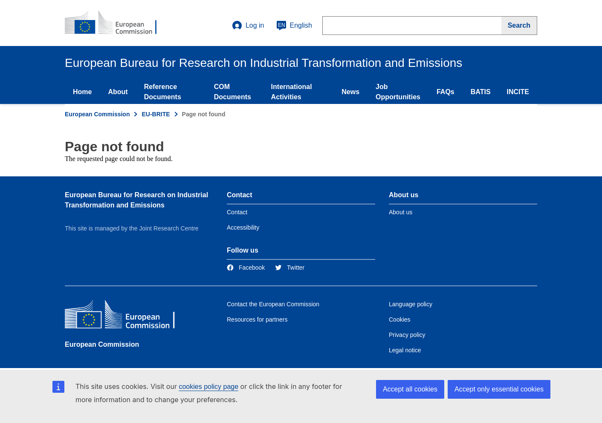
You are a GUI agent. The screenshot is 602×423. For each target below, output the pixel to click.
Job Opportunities (398, 92)
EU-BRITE (156, 114)
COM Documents (232, 92)
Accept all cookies (410, 389)
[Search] (519, 25)
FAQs (445, 91)
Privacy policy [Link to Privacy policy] (407, 334)
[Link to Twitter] (289, 267)
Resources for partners (257, 319)
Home (82, 91)
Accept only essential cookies (499, 389)
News (350, 91)
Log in (248, 25)
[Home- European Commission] (116, 23)
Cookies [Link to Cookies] (400, 319)
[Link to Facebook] (246, 267)
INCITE (518, 91)
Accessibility (243, 227)
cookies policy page (208, 386)
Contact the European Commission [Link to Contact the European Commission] (273, 304)
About (117, 91)
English (294, 25)
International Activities (291, 92)
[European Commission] (126, 316)
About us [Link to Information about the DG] (400, 212)
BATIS (481, 91)
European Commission (97, 114)
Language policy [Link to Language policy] (410, 304)
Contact (237, 212)
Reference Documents (162, 92)
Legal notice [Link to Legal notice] (405, 350)
